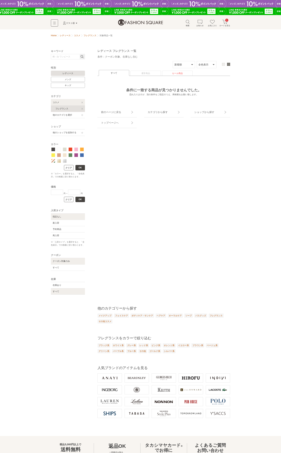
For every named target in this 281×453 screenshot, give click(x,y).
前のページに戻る (107, 111)
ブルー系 (131, 353)
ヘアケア (161, 317)
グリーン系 (104, 353)
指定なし (57, 218)
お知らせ (200, 24)
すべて (114, 75)
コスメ (56, 104)
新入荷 (56, 224)
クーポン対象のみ (61, 263)
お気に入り (212, 24)
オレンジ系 (169, 347)
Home (54, 37)
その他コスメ (105, 323)
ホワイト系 (118, 347)
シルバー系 (169, 353)
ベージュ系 (212, 347)
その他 (142, 353)
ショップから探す (200, 111)
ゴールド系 (154, 353)
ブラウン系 (197, 347)
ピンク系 (156, 347)
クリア (68, 169)
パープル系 (118, 353)
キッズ (68, 87)
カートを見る (224, 24)
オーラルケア (175, 317)
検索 (187, 24)
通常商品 (145, 75)
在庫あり (57, 287)
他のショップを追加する (64, 134)
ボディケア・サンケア (142, 317)
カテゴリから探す (153, 111)
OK (80, 169)
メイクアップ (105, 317)
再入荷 (56, 237)
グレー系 (131, 347)
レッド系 (143, 347)
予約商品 (57, 231)
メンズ (68, 81)
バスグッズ (200, 317)
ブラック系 (104, 347)
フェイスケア (121, 317)
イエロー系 (183, 347)
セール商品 (177, 75)
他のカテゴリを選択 (62, 116)
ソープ (188, 317)
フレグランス (61, 110)
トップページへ (105, 118)
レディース (68, 75)
